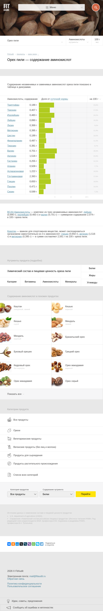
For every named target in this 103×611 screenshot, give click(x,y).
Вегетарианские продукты (24, 439)
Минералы (71, 281)
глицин (65, 234)
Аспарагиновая (15, 171)
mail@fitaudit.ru (37, 576)
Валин (10, 151)
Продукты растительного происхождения (32, 464)
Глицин (11, 181)
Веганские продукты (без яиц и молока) (31, 447)
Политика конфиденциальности (24, 583)
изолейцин (23, 214)
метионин (17, 236)
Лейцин (11, 120)
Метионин (12, 130)
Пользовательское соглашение (24, 586)
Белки (92, 268)
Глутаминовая (15, 176)
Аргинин (11, 156)
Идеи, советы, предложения (27, 601)
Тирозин (11, 146)
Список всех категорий (22, 475)
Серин (10, 191)
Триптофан (13, 105)
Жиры (92, 275)
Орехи (13, 430)
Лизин (10, 125)
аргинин (83, 234)
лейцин (87, 212)
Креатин (11, 231)
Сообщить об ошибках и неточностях (33, 607)
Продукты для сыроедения (24, 455)
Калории (11, 281)
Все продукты (17, 420)
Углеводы (92, 282)
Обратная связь (15, 579)
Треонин (11, 110)
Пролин (11, 186)
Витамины (30, 281)
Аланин (11, 166)
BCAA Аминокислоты (18, 212)
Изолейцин (13, 115)
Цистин (11, 135)
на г (94, 99)
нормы (59, 99)
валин (44, 214)
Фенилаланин (14, 140)
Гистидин (12, 161)
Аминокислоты (50, 281)
